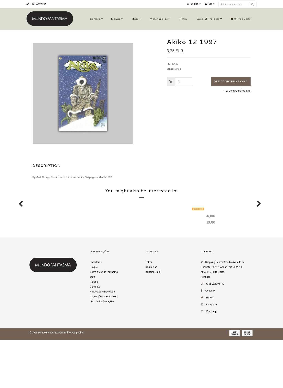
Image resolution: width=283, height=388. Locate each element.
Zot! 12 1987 (158, 265)
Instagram (211, 354)
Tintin (183, 19)
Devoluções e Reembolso (104, 346)
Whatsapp (211, 360)
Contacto (95, 336)
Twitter (209, 347)
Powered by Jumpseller (70, 382)
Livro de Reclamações (102, 351)
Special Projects (208, 19)
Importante (96, 311)
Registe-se (151, 316)
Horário (94, 331)
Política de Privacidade (102, 341)
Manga (116, 19)
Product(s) (241, 19)
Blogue (94, 316)
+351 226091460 (36, 4)
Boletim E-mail (153, 321)
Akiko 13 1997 (45, 265)
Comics (95, 19)
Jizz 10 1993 (215, 265)
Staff (92, 326)
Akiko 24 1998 (102, 265)
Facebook (210, 340)
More (135, 19)
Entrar (148, 311)
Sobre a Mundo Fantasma (104, 321)
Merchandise (159, 19)
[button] (194, 4)
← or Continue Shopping (237, 90)
